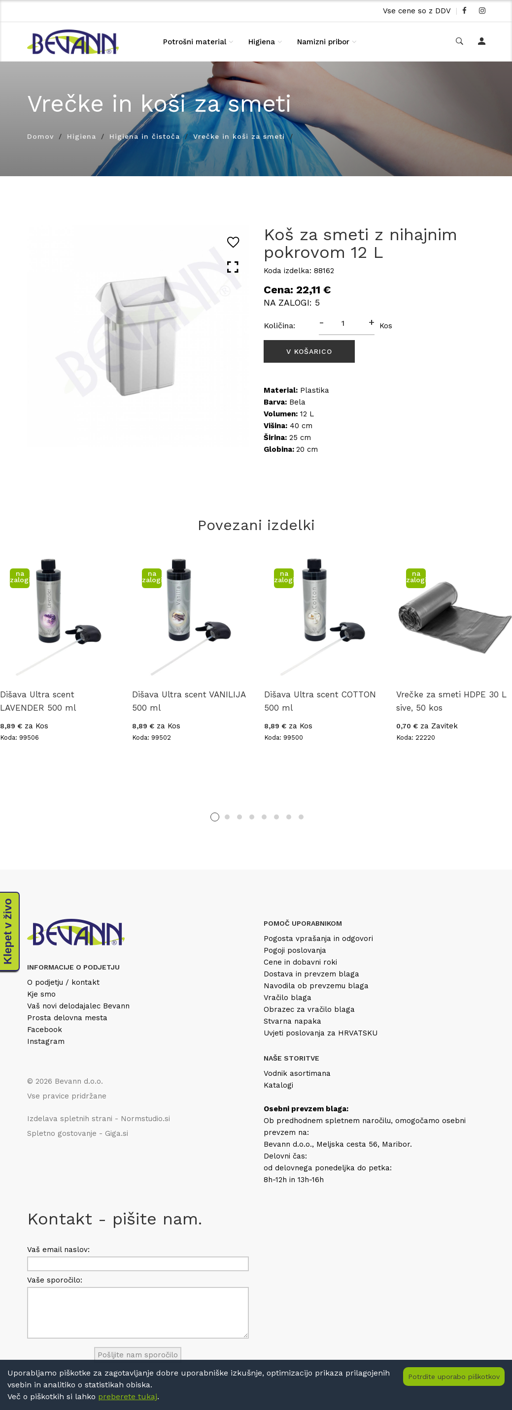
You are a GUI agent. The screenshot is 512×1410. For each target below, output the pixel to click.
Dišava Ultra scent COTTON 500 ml (320, 701)
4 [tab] (251, 817)
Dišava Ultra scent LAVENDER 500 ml (38, 701)
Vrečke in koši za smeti (239, 136)
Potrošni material (194, 41)
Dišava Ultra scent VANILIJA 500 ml (188, 701)
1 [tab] (214, 817)
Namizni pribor (323, 41)
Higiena (261, 41)
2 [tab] (227, 817)
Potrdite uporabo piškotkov (454, 1376)
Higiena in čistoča (144, 136)
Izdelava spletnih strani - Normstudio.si (98, 1118)
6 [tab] (276, 817)
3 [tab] (239, 817)
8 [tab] (301, 817)
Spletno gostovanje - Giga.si (77, 1133)
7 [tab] (288, 817)
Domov (40, 136)
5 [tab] (264, 817)
